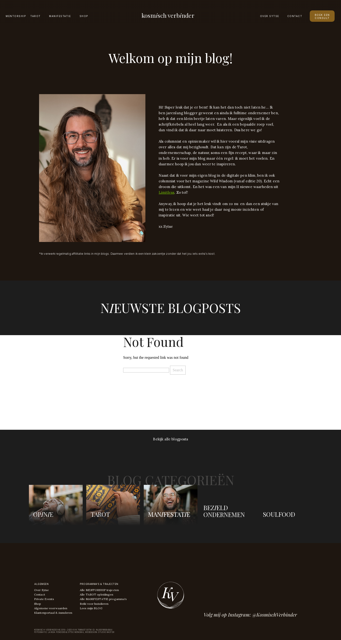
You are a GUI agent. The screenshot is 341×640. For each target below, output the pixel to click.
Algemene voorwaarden (50, 608)
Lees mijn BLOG (91, 608)
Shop (37, 603)
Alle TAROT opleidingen (96, 594)
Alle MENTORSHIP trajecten (99, 590)
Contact (39, 594)
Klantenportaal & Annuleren (53, 612)
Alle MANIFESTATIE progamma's (103, 599)
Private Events (44, 599)
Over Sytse (41, 590)
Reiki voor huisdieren (94, 603)
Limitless (166, 192)
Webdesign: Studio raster (99, 632)
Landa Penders (56, 632)
